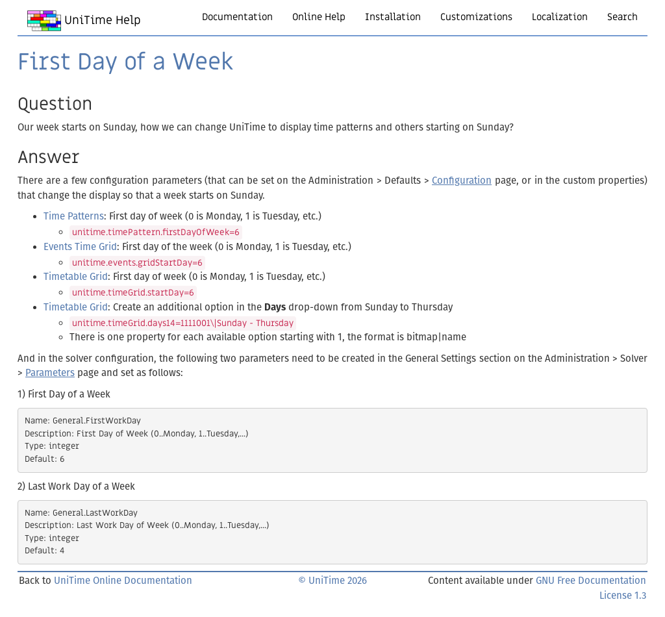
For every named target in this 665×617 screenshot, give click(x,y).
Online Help (318, 16)
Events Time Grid (80, 247)
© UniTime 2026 (332, 580)
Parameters (50, 373)
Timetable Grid (76, 277)
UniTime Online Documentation (123, 580)
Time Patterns (74, 216)
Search (622, 16)
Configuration (462, 180)
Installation (393, 16)
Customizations (476, 16)
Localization (560, 16)
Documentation (237, 16)
